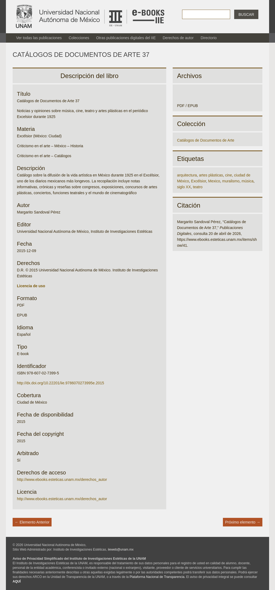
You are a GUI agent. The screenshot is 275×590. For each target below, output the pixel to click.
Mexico (214, 181)
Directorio (209, 38)
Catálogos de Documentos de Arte (205, 140)
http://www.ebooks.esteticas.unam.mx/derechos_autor (62, 479)
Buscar (246, 14)
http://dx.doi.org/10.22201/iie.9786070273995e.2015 (60, 383)
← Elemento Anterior (32, 522)
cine (228, 175)
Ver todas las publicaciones (39, 38)
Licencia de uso (31, 286)
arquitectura (187, 175)
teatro (197, 187)
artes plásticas (211, 175)
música (248, 181)
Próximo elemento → (242, 522)
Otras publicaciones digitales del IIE (126, 38)
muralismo (231, 181)
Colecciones (79, 38)
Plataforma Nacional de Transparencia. (157, 577)
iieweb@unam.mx (121, 549)
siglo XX (184, 187)
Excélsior (198, 181)
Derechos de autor (178, 38)
